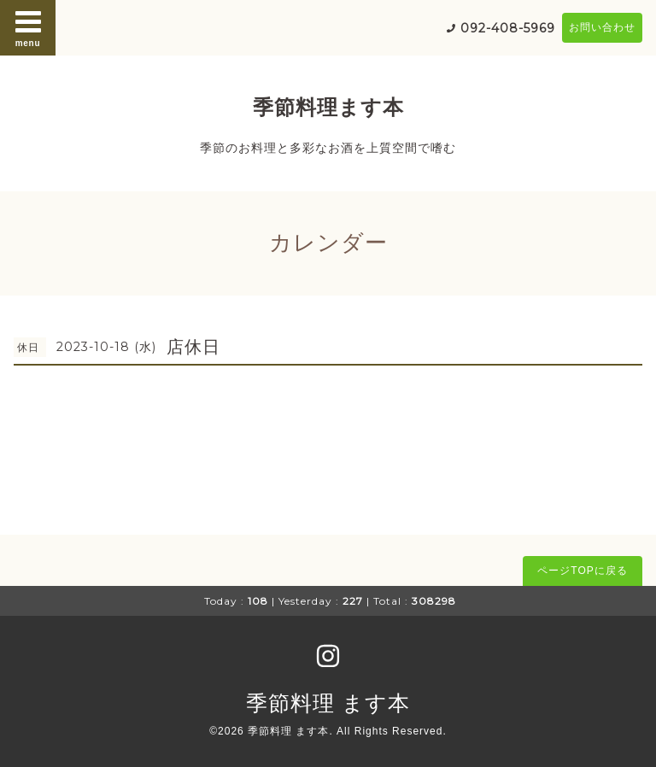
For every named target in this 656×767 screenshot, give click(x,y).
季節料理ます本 (328, 107)
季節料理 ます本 (328, 703)
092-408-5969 (507, 28)
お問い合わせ (602, 27)
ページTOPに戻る (582, 571)
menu (28, 27)
